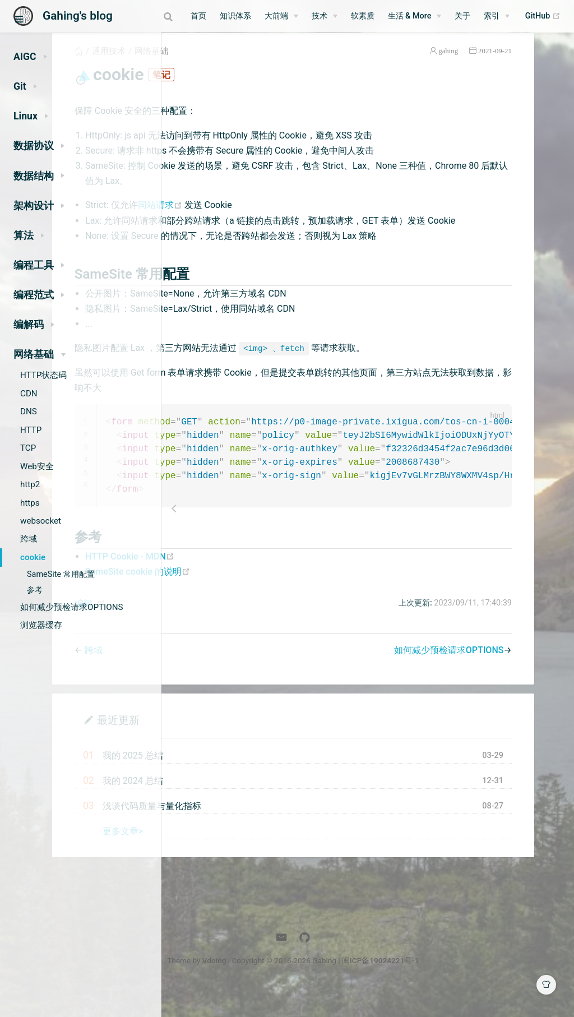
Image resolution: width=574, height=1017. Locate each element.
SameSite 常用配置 (61, 574)
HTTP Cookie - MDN (246, 584)
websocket (40, 521)
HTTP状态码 (43, 375)
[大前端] (286, 16)
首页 (203, 16)
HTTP (30, 430)
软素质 (367, 16)
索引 (497, 16)
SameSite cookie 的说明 (254, 599)
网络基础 (268, 64)
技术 (324, 16)
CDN (29, 394)
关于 (468, 16)
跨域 (28, 539)
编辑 (200, 631)
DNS (28, 411)
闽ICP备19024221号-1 (455, 987)
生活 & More (415, 16)
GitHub (548, 16)
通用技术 (225, 64)
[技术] (329, 16)
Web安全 (37, 466)
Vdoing (289, 987)
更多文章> (239, 858)
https (30, 503)
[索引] (502, 16)
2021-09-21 (527, 63)
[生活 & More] (420, 16)
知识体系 (240, 16)
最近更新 (235, 747)
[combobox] (142, 16)
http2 (30, 484)
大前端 (281, 16)
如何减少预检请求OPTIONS (71, 607)
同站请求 (277, 217)
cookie (32, 557)
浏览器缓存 (41, 625)
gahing (481, 63)
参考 (35, 590)
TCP (28, 448)
